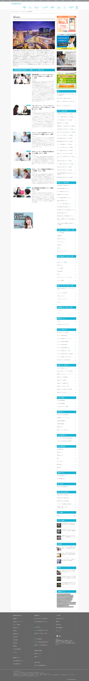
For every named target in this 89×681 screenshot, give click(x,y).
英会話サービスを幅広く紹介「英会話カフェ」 (65, 641)
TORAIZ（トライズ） (61, 295)
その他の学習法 (71, 7)
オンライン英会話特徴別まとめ (63, 347)
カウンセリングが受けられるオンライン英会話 (65, 157)
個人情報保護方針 (59, 627)
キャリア (85, 0)
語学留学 (15, 630)
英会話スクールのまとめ (62, 392)
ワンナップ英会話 (60, 280)
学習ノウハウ (36, 7)
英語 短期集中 (63, 593)
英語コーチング (73, 602)
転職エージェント (37, 653)
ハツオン (58, 312)
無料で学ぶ (59, 467)
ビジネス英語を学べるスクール (63, 191)
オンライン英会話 (18, 0)
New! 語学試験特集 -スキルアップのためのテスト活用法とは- (65, 94)
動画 (58, 458)
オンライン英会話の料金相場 (62, 341)
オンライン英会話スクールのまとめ (64, 356)
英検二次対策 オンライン (69, 596)
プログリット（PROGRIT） (62, 292)
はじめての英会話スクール (62, 367)
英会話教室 (52, 7)
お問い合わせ (58, 624)
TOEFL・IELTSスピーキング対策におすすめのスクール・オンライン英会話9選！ (69, 571)
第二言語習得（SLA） (61, 478)
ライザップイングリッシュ (62, 298)
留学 (26, 0)
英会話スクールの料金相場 (62, 376)
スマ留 (58, 321)
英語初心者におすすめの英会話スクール (65, 215)
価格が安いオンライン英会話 (62, 122)
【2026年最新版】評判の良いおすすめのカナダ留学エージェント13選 (69, 583)
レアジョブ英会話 (60, 232)
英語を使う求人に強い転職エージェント (65, 494)
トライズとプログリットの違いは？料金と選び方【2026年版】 (69, 559)
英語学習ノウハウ (77, 0)
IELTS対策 (55, 0)
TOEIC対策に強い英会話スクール (63, 185)
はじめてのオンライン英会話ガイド (41, 618)
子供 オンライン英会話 (60, 606)
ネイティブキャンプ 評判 (65, 603)
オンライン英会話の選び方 (62, 344)
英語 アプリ (59, 603)
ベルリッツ (59, 258)
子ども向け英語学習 (17, 648)
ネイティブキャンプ (61, 241)
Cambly (58, 247)
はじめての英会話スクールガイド (40, 621)
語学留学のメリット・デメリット (63, 417)
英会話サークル (60, 455)
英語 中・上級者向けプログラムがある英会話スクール (66, 219)
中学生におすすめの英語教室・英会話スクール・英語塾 (65, 224)
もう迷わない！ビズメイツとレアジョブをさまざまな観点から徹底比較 (69, 530)
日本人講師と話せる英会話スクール (64, 206)
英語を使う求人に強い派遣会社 (63, 500)
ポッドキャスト (60, 461)
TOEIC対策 (40, 0)
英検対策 (63, 0)
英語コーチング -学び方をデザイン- (64, 105)
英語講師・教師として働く (62, 506)
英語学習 (58, 593)
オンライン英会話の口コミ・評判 (63, 350)
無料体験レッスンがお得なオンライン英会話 (65, 125)
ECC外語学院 (59, 271)
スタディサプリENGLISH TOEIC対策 (64, 440)
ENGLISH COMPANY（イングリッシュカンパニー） (66, 289)
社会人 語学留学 (70, 595)
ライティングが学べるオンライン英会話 (65, 147)
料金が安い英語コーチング (62, 212)
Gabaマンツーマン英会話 (62, 261)
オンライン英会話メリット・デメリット (65, 338)
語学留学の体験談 (60, 423)
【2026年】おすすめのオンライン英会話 (65, 113)
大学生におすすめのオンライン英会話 (64, 169)
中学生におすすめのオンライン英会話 (64, 166)
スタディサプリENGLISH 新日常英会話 (64, 437)
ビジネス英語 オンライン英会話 (62, 595)
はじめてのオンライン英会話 (62, 332)
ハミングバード (60, 309)
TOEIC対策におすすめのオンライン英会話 (65, 128)
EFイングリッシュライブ (62, 250)
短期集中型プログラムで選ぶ (62, 194)
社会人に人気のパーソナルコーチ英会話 (65, 370)
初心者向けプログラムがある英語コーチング (65, 209)
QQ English (59, 244)
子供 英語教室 (66, 605)
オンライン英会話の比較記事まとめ (41, 641)
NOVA (58, 274)
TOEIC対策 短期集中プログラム (63, 188)
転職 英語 (66, 606)
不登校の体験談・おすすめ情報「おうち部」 (64, 640)
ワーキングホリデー (60, 605)
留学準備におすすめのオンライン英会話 (65, 177)
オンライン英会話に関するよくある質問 (65, 353)
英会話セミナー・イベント (18, 621)
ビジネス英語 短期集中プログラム (63, 197)
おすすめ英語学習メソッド (62, 475)
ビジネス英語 (68, 593)
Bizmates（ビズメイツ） (62, 238)
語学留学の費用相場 (61, 420)
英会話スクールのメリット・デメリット (65, 373)
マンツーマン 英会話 (69, 598)
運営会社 (57, 621)
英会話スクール (11, 0)
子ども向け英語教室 (61, 403)
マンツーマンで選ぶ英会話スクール (64, 203)
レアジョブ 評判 (72, 603)
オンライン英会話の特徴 (62, 335)
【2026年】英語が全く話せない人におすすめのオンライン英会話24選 (69, 523)
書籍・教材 (59, 464)
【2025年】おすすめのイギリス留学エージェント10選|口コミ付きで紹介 (69, 577)
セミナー (30, 7)
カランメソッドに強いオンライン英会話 (65, 134)
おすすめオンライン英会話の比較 (63, 359)
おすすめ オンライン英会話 (67, 599)
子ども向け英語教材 (61, 400)
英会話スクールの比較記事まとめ (40, 644)
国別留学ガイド (60, 426)
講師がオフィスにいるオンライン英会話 (65, 153)
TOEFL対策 (48, 0)
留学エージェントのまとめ (62, 429)
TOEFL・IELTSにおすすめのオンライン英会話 (66, 131)
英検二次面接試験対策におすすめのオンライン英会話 (65, 173)
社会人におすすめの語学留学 (62, 414)
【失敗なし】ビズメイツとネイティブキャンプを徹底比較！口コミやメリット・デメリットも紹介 (69, 536)
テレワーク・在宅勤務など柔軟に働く (64, 503)
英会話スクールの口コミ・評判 (63, 386)
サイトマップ (58, 630)
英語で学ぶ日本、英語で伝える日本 (64, 98)
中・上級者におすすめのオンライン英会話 (65, 163)
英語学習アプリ (33, 0)
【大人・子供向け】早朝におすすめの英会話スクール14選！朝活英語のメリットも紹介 (69, 553)
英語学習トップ (4, 0)
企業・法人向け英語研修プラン (63, 486)
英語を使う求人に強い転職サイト (63, 497)
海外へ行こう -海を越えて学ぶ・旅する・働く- (65, 102)
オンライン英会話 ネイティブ (61, 602)
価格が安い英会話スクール (62, 200)
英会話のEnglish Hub (72, 679)
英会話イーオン (60, 264)
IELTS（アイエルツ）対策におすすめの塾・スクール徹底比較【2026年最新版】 (69, 547)
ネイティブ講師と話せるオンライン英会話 (65, 116)
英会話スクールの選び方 (62, 379)
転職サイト (36, 656)
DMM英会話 (59, 235)
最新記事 (24, 7)
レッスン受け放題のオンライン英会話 (64, 144)
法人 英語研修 (71, 606)
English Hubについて (60, 618)
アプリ (64, 7)
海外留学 (68, 602)
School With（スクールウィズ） (63, 324)
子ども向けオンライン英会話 (62, 406)
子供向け (70, 0)
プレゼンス (59, 301)
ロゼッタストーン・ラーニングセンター (65, 277)
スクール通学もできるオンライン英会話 (65, 150)
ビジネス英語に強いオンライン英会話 (64, 119)
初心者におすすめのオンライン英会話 (64, 160)
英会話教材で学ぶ (60, 448)
